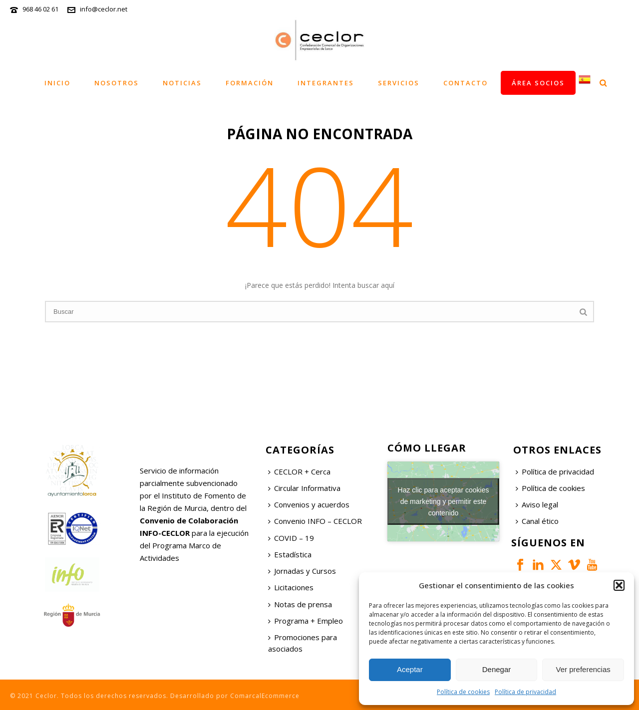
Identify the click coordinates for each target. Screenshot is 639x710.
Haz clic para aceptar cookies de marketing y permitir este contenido (443, 500)
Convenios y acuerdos (308, 504)
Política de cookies (463, 692)
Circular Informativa (304, 488)
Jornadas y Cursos (302, 571)
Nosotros (116, 82)
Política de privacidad (525, 692)
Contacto (465, 82)
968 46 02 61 (40, 8)
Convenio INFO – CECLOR (315, 521)
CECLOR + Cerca (299, 471)
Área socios (538, 82)
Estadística (290, 554)
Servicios (398, 82)
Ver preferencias (583, 669)
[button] (619, 585)
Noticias (182, 82)
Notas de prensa (300, 604)
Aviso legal (537, 504)
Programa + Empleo (305, 621)
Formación (250, 82)
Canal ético (537, 521)
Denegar (496, 669)
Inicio (57, 82)
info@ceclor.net (103, 8)
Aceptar (410, 669)
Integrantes (326, 82)
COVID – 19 (291, 538)
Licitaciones (291, 587)
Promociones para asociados (302, 643)
